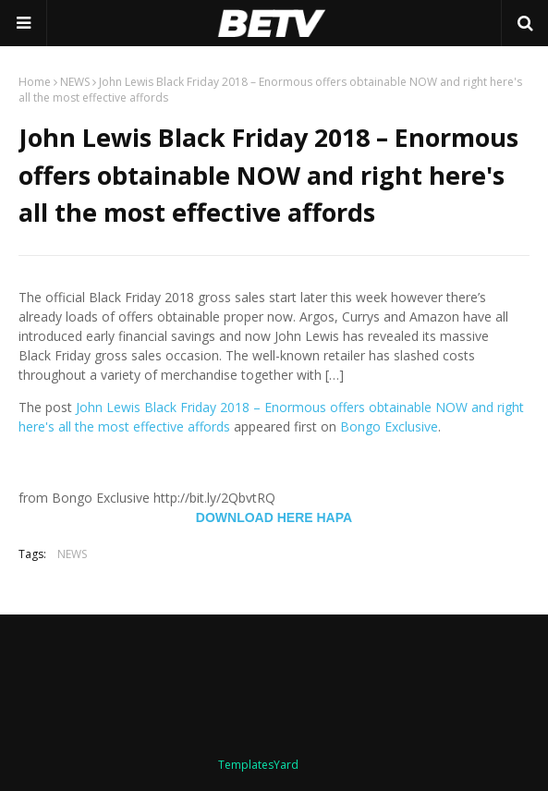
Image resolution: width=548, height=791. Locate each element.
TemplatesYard (258, 765)
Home (34, 82)
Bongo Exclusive (389, 426)
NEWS (75, 82)
